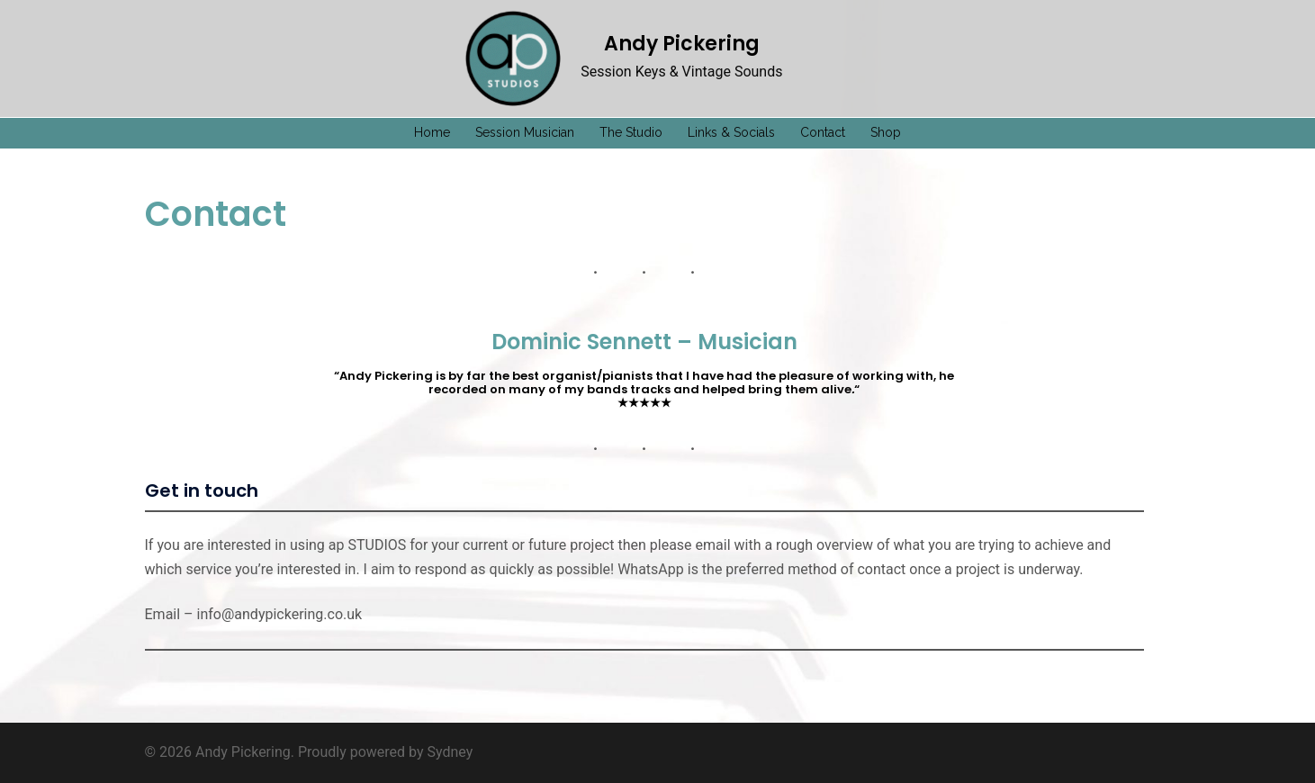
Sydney (450, 751)
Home (432, 132)
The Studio (630, 132)
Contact (822, 132)
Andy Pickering (682, 44)
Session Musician (524, 132)
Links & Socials (731, 132)
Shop (885, 132)
